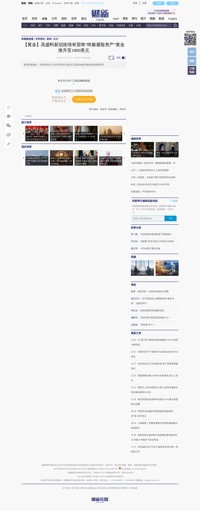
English (172, 18)
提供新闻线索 (113, 488)
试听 (118, 58)
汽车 (48, 25)
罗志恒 (134, 241)
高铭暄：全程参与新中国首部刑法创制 (156, 177)
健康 (71, 25)
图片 (143, 18)
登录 (135, 3)
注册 (144, 3)
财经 (49, 39)
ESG (94, 25)
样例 (175, 200)
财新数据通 (27, 39)
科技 (33, 25)
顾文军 (134, 248)
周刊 (134, 18)
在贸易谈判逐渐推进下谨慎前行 (156, 234)
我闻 (30, 3)
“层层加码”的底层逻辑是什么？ (155, 317)
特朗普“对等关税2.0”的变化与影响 (157, 241)
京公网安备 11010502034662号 (132, 469)
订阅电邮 (191, 70)
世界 (74, 18)
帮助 (77, 3)
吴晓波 (134, 325)
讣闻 (138, 25)
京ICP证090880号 (61, 469)
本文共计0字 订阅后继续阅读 (74, 80)
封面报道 (135, 191)
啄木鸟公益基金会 (88, 488)
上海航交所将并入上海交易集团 (153, 170)
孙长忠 (134, 310)
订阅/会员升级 (84, 99)
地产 (40, 25)
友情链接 (133, 488)
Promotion (57, 3)
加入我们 (75, 488)
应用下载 (68, 3)
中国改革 (121, 25)
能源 (63, 25)
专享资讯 (40, 39)
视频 (152, 18)
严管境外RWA (149, 191)
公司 (54, 18)
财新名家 (136, 227)
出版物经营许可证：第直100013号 (119, 473)
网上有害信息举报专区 (92, 3)
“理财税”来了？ (147, 325)
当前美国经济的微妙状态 (152, 310)
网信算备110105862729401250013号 (103, 469)
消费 (55, 25)
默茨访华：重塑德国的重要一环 (159, 163)
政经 (64, 18)
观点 (84, 18)
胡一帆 (134, 234)
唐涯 (133, 291)
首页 (24, 18)
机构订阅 (39, 3)
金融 (44, 18)
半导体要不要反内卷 (150, 248)
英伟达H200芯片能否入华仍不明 (153, 184)
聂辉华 (134, 317)
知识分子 (135, 298)
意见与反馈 (102, 488)
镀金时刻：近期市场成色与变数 (153, 291)
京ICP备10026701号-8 (78, 469)
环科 (79, 25)
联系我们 (124, 488)
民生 (86, 25)
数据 (23, 3)
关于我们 (66, 488)
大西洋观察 (136, 163)
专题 (131, 25)
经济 (34, 18)
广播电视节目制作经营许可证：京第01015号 (85, 473)
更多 (25, 25)
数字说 (102, 25)
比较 (111, 25)
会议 (48, 3)
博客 (125, 18)
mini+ (116, 18)
